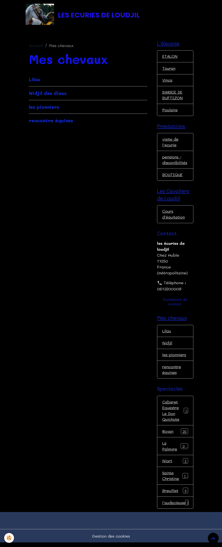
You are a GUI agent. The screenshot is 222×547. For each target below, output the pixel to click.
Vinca (167, 81)
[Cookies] (9, 538)
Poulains (170, 111)
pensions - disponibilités (174, 161)
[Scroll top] (213, 538)
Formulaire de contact (175, 304)
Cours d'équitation (173, 216)
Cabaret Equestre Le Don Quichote (175, 413)
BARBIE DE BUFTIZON (172, 96)
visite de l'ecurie (170, 143)
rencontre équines (51, 121)
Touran (169, 69)
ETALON (170, 57)
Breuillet (175, 494)
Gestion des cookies (111, 540)
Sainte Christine (175, 479)
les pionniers (44, 107)
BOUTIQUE (172, 176)
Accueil (36, 46)
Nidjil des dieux (48, 93)
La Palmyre (175, 449)
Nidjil (167, 345)
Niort (175, 464)
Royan (175, 434)
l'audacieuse (176, 506)
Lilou (34, 80)
